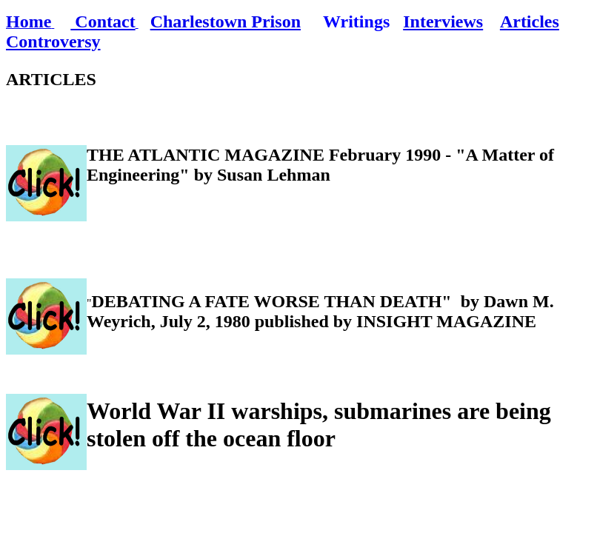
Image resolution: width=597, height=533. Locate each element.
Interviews (443, 21)
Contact (102, 21)
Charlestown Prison (225, 21)
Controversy (53, 41)
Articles (529, 21)
